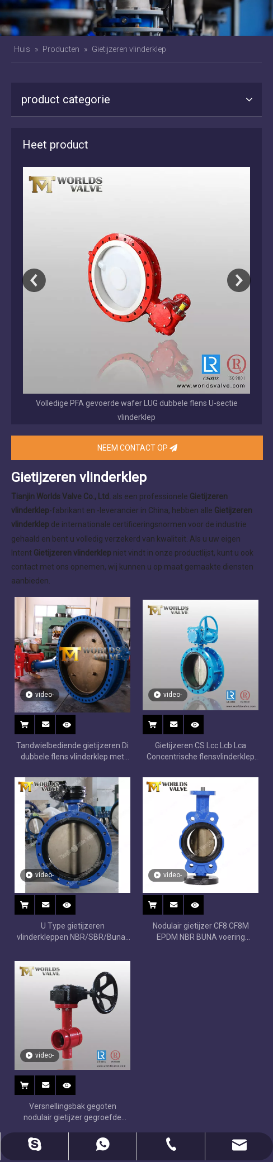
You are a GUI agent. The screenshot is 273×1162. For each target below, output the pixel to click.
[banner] (136, 18)
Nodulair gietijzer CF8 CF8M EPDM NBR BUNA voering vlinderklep (201, 932)
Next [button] (239, 280)
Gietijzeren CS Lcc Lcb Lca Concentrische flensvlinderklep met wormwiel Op (201, 751)
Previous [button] (34, 280)
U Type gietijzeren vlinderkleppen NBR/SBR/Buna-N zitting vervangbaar (72, 932)
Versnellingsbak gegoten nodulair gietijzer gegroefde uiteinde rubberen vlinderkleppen (72, 1112)
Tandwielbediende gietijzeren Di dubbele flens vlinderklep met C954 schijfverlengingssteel (72, 751)
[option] (136, 295)
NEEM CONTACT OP (137, 447)
